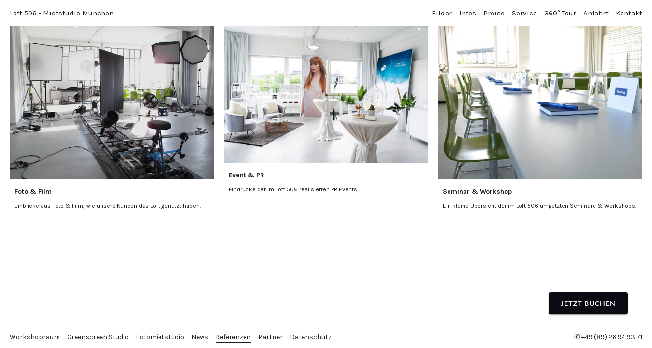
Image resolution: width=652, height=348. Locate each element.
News (199, 337)
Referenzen (233, 337)
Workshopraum (35, 337)
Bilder (442, 13)
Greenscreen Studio (98, 337)
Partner (270, 337)
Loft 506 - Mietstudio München (62, 13)
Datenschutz (311, 337)
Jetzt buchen (588, 303)
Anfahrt (596, 13)
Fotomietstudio (160, 337)
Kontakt (629, 13)
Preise (494, 13)
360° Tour (560, 13)
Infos (467, 13)
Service (524, 13)
